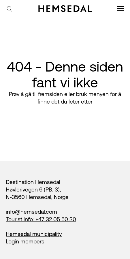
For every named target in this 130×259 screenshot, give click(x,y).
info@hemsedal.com (31, 212)
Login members (25, 241)
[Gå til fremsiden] (65, 9)
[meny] (121, 9)
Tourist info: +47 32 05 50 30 (41, 219)
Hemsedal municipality (34, 234)
